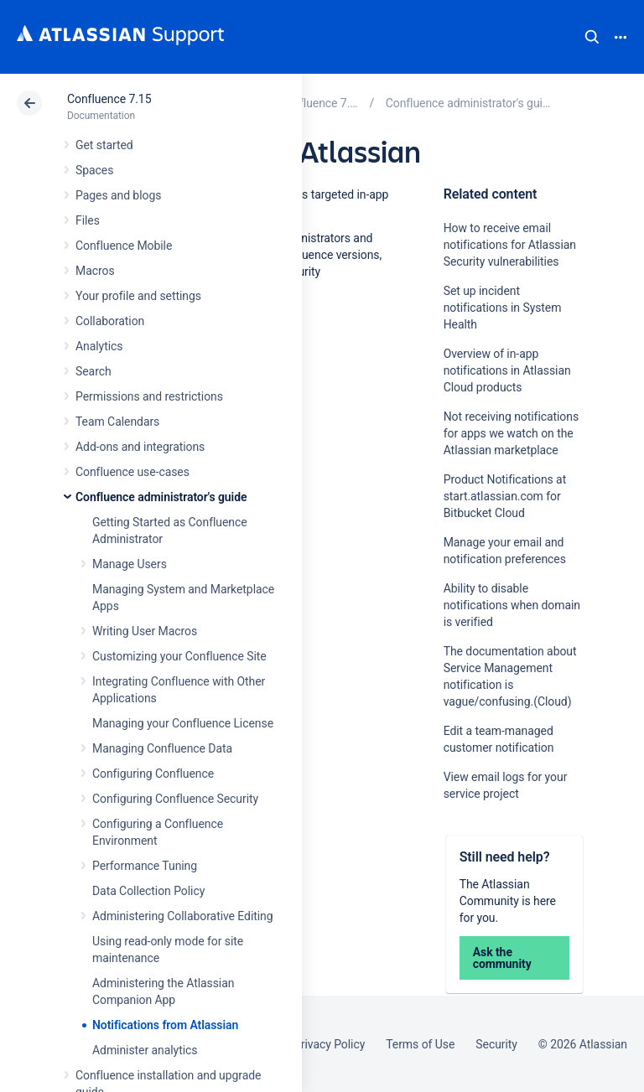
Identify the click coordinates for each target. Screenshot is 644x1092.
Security (496, 1044)
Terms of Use (420, 1044)
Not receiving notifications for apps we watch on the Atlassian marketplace (511, 433)
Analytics (98, 346)
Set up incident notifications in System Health (503, 307)
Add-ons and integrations (140, 446)
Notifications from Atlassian (165, 1025)
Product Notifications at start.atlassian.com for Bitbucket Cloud (505, 496)
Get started (104, 145)
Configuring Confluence (153, 773)
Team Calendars (117, 421)
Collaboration (109, 321)
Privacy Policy (329, 1044)
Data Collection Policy (148, 891)
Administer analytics (144, 1050)
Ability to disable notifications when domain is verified (512, 605)
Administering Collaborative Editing (182, 916)
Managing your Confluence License (182, 723)
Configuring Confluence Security (175, 798)
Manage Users (129, 564)
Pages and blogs (118, 195)
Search (592, 36)
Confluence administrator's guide (161, 497)
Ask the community (502, 957)
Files (87, 220)
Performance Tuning (144, 865)
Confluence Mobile (123, 245)
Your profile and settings (138, 296)
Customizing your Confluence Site (179, 656)
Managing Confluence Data (162, 748)
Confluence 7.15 (109, 99)
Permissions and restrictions (149, 396)
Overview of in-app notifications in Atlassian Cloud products (507, 370)
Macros (95, 270)
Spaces (94, 170)
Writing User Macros (144, 631)
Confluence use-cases (132, 472)
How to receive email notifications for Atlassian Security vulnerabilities (510, 244)
